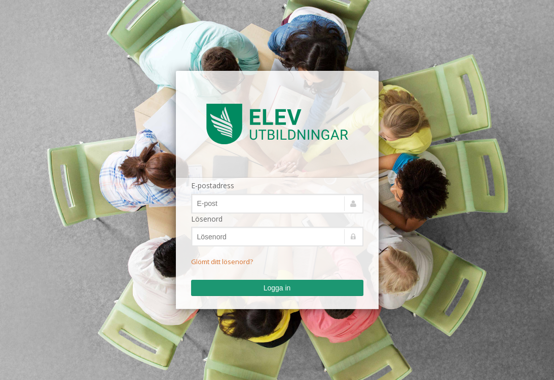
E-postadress (212, 185)
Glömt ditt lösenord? (222, 261)
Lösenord (207, 219)
